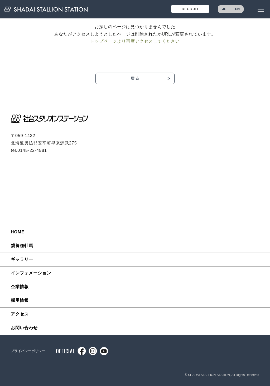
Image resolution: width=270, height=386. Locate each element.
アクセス (20, 314)
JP (224, 9)
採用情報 (20, 300)
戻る (135, 78)
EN (237, 9)
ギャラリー (22, 259)
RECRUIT (190, 9)
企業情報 (20, 286)
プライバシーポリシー (28, 351)
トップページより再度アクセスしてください (135, 41)
